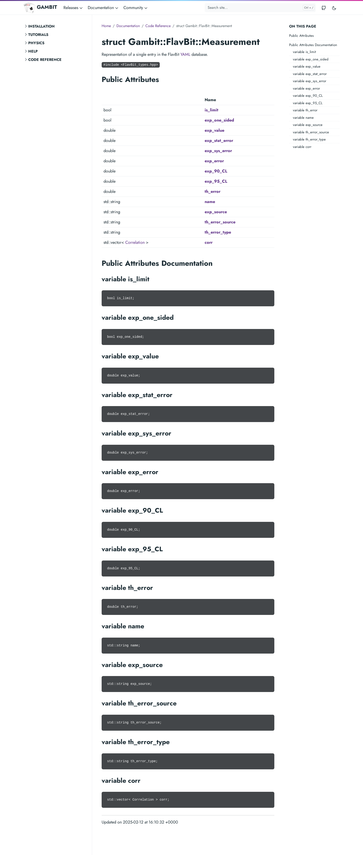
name (210, 202)
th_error (212, 191)
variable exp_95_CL (307, 103)
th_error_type (218, 232)
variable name (303, 117)
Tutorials (38, 34)
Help (33, 51)
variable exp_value (306, 66)
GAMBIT (40, 7)
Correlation (135, 242)
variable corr (302, 146)
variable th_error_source (311, 132)
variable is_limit (304, 51)
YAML (185, 54)
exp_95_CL (216, 181)
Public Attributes (301, 35)
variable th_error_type (309, 139)
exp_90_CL (216, 171)
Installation (41, 26)
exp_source (216, 212)
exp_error (214, 161)
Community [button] (135, 8)
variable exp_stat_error (310, 73)
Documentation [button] (103, 8)
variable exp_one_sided (311, 59)
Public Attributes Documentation (313, 44)
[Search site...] (260, 7)
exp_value (214, 130)
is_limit (211, 110)
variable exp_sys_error (309, 81)
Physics (36, 43)
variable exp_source (307, 124)
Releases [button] (73, 8)
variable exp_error (306, 88)
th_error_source (220, 222)
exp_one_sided (219, 120)
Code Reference (45, 59)
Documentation (128, 25)
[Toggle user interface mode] (334, 8)
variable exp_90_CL (308, 95)
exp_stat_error (219, 141)
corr (209, 242)
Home (106, 25)
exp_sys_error (218, 151)
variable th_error (305, 110)
